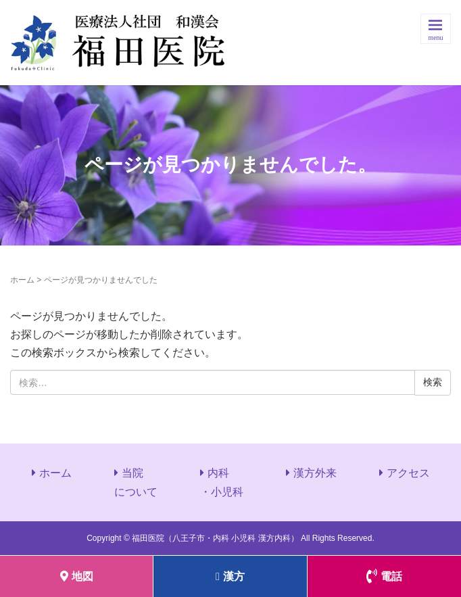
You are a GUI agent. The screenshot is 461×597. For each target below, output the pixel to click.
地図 (76, 576)
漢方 (230, 576)
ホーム (22, 280)
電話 (384, 576)
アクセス (408, 473)
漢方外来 (315, 473)
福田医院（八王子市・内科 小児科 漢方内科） (215, 538)
